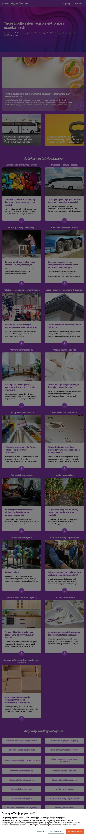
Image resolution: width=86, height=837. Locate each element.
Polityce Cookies (69, 824)
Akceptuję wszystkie (75, 831)
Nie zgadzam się (56, 831)
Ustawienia (40, 831)
